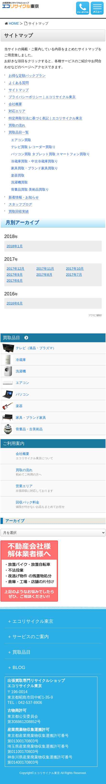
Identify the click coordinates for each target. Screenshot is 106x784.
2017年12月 (16, 269)
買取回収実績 (19, 211)
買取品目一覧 (19, 132)
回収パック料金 (60, 504)
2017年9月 (15, 274)
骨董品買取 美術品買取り (30, 189)
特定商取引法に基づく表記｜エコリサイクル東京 (45, 118)
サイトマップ (19, 90)
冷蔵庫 (21, 360)
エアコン (22, 383)
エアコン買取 (21, 140)
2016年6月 (15, 303)
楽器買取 (17, 175)
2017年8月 (44, 274)
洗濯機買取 (19, 182)
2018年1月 (15, 246)
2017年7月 (74, 274)
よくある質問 (19, 83)
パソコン (22, 394)
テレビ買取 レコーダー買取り (33, 147)
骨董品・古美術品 (29, 429)
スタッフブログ (20, 204)
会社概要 (15, 104)
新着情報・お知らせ (24, 197)
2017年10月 (75, 269)
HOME (14, 23)
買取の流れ (17, 125)
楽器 (19, 406)
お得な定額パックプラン (27, 75)
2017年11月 (45, 269)
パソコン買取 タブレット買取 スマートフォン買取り (50, 154)
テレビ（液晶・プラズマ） (36, 348)
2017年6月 (15, 280)
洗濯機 (21, 371)
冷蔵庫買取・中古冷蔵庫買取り (34, 161)
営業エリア (60, 488)
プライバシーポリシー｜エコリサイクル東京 (42, 97)
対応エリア (17, 111)
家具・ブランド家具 (31, 418)
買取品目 (15, 338)
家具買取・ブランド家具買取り (34, 168)
